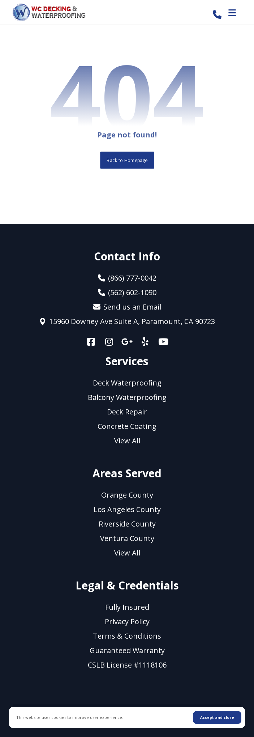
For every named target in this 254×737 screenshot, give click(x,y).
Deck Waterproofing (127, 383)
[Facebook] (91, 341)
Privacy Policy (127, 621)
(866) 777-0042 (127, 278)
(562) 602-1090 (127, 292)
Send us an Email (127, 307)
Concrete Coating (127, 426)
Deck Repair (127, 412)
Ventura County (127, 538)
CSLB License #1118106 (127, 665)
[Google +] (127, 341)
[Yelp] (145, 341)
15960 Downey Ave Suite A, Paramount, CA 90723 (127, 321)
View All (127, 441)
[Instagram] (109, 341)
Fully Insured (127, 607)
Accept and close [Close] (217, 717)
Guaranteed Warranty (127, 650)
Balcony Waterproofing (127, 397)
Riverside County (127, 524)
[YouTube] (163, 341)
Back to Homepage (127, 160)
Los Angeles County (127, 509)
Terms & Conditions (127, 636)
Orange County (127, 495)
